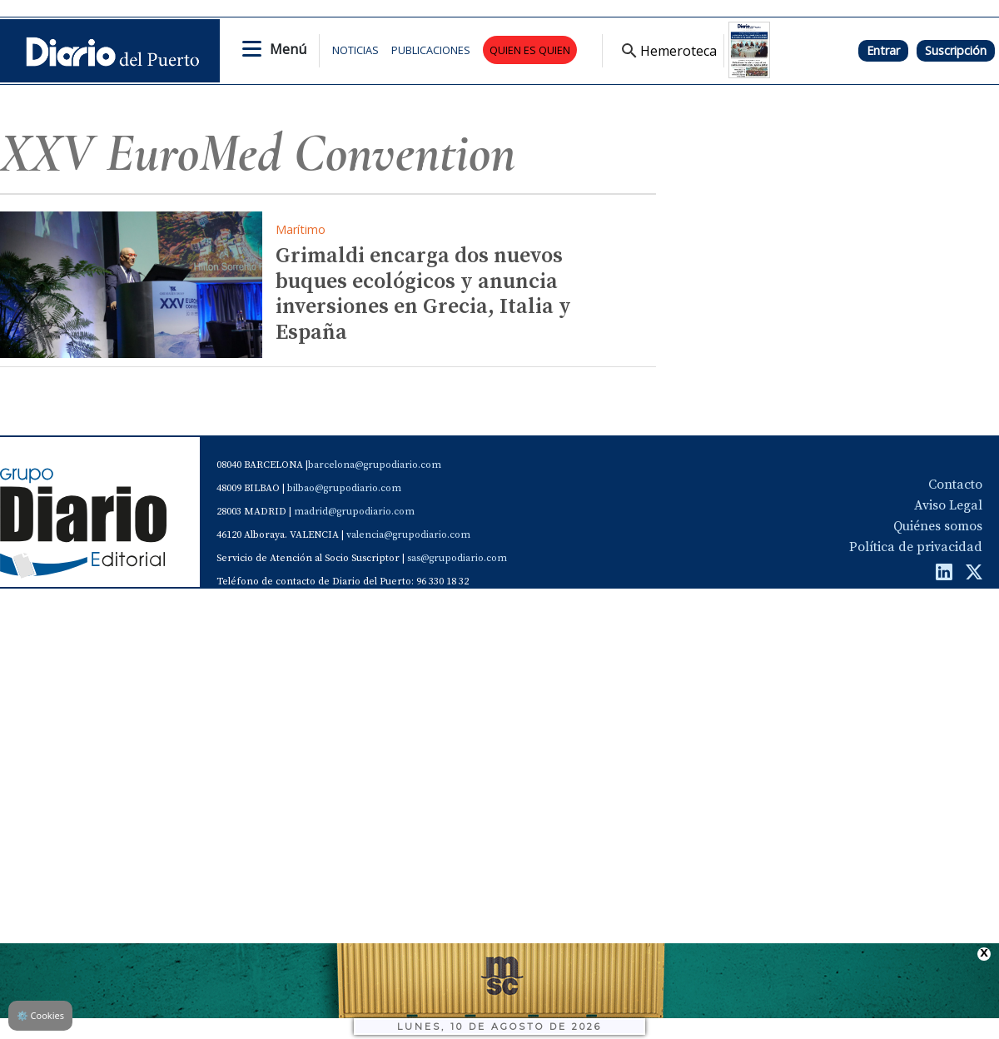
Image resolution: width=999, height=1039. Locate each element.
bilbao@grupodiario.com (344, 488)
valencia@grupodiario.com (408, 535)
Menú (288, 49)
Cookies (40, 1015)
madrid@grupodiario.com (354, 511)
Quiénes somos (937, 526)
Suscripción (956, 50)
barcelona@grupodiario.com (374, 465)
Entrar (883, 50)
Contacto (955, 484)
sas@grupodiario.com (457, 558)
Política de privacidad (915, 547)
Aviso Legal (948, 505)
